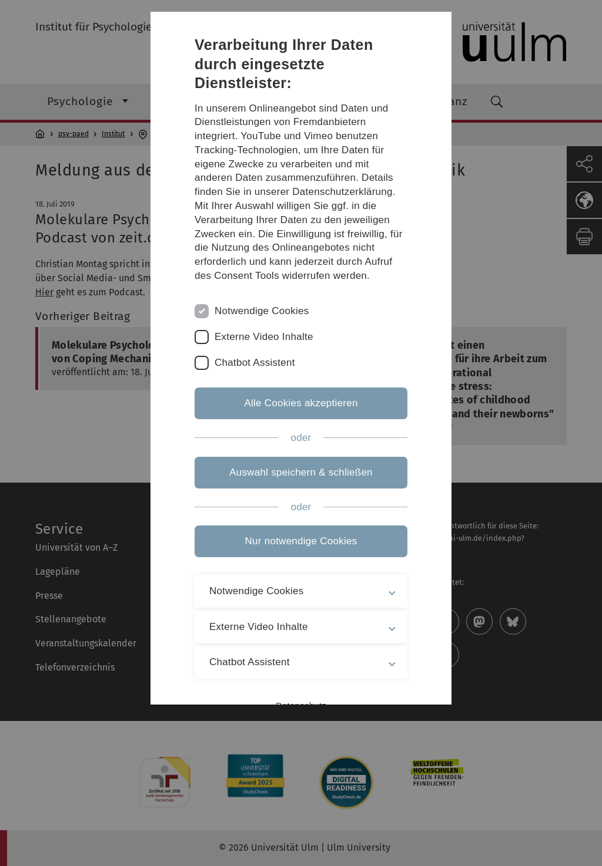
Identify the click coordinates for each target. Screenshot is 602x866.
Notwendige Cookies (262, 310)
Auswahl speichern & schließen (301, 472)
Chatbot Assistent (255, 362)
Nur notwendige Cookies (301, 541)
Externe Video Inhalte (264, 336)
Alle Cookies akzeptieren (300, 403)
